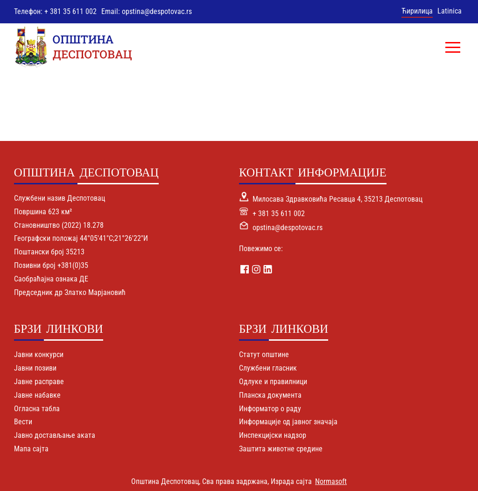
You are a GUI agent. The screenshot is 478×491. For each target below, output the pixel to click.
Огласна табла (37, 408)
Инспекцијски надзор (272, 435)
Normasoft (331, 481)
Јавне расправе (39, 381)
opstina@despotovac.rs (288, 227)
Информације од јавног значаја (288, 421)
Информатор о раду (270, 408)
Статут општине (264, 354)
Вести (23, 421)
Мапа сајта (31, 448)
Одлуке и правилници (273, 381)
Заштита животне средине (281, 448)
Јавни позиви (35, 368)
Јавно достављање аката (54, 435)
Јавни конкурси (38, 354)
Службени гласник (268, 368)
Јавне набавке (37, 395)
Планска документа (270, 395)
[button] (453, 47)
